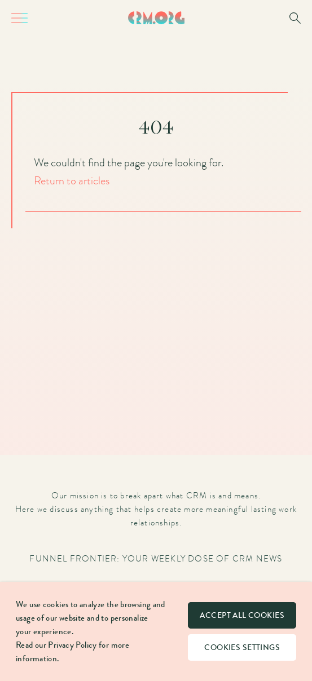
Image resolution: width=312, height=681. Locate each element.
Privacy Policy (72, 645)
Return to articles (71, 180)
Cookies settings (242, 647)
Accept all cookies (242, 615)
